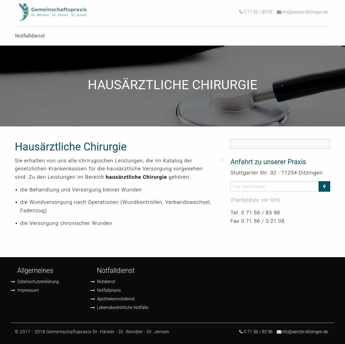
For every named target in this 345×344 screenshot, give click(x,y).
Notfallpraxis (109, 290)
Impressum (28, 290)
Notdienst (106, 281)
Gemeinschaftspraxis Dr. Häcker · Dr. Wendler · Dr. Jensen (107, 331)
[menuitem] (53, 12)
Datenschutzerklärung (38, 281)
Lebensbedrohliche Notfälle (123, 307)
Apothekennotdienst (116, 298)
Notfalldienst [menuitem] (30, 36)
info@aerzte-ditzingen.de (304, 12)
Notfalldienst (116, 270)
